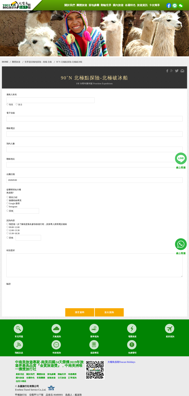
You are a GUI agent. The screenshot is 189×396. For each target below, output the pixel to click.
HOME (5, 62)
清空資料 (80, 312)
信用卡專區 (21, 381)
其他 (22, 211)
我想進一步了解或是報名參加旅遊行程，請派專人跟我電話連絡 (36, 224)
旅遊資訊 (142, 5)
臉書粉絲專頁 (13, 200)
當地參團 (94, 5)
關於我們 (69, 5)
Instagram (11, 206)
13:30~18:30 (12, 233)
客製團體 (41, 378)
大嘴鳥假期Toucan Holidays (121, 362)
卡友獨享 (154, 5)
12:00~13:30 (12, 230)
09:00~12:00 (12, 227)
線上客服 (181, 167)
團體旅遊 (81, 5)
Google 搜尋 (13, 203)
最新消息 (20, 374)
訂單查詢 (72, 378)
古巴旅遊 (62, 378)
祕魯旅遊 (51, 378)
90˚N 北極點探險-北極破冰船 (69, 62)
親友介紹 (11, 197)
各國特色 (130, 5)
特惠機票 (72, 374)
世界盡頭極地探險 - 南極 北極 (38, 62)
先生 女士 (14, 104)
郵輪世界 (106, 5)
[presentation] (34, 292)
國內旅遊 (118, 5)
